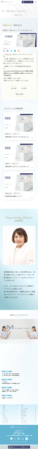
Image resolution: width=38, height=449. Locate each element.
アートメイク (23, 419)
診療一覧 (22, 405)
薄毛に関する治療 (23, 412)
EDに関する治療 (23, 414)
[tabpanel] (19, 331)
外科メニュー (23, 407)
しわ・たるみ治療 (23, 421)
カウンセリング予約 (5, 421)
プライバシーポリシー (6, 419)
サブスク (4, 412)
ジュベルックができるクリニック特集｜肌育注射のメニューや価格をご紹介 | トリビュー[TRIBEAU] (19, 73)
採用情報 (4, 407)
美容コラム (4, 414)
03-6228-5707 (10, 398)
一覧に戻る (19, 94)
